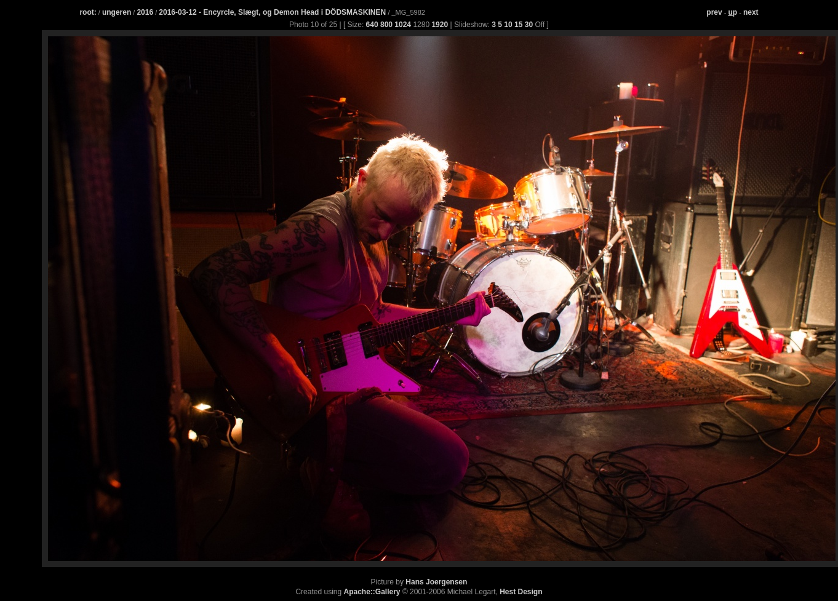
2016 (145, 12)
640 (372, 24)
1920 (439, 24)
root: (87, 12)
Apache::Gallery (372, 591)
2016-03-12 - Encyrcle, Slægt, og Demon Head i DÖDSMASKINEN (273, 12)
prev (714, 12)
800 (386, 24)
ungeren (116, 12)
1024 (402, 24)
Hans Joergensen (436, 582)
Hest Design (521, 591)
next (751, 12)
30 (529, 24)
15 (518, 24)
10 (508, 24)
